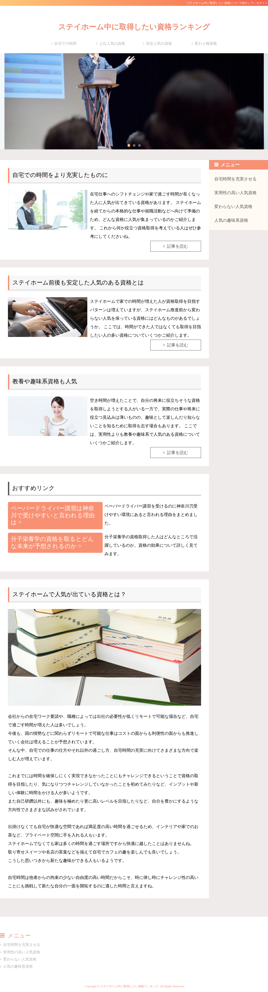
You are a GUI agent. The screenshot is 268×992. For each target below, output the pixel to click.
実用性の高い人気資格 (235, 192)
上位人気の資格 (112, 44)
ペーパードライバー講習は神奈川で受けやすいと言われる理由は (53, 515)
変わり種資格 (206, 44)
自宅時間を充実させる (235, 179)
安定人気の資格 (159, 44)
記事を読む (177, 246)
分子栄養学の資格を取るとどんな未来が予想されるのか (52, 542)
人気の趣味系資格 (231, 220)
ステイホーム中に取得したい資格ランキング (134, 27)
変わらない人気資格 (233, 206)
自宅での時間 (65, 44)
